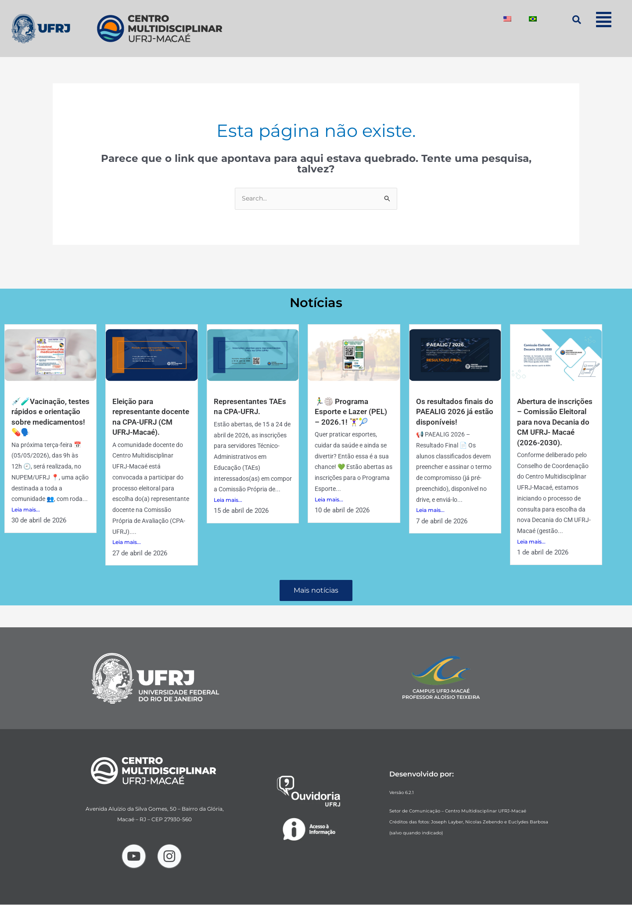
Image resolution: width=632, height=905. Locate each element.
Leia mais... (25, 510)
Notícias (316, 302)
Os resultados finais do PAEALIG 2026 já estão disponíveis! (451, 412)
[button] (603, 19)
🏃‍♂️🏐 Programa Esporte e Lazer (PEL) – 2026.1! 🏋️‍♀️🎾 (352, 412)
